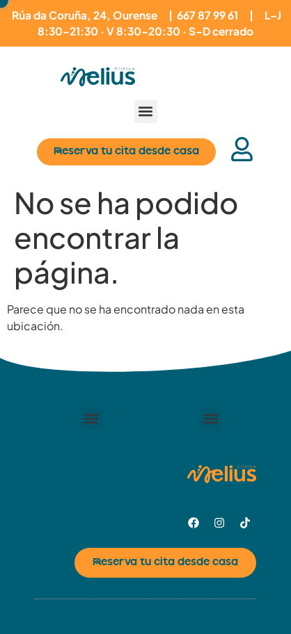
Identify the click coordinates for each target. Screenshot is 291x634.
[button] (145, 111)
